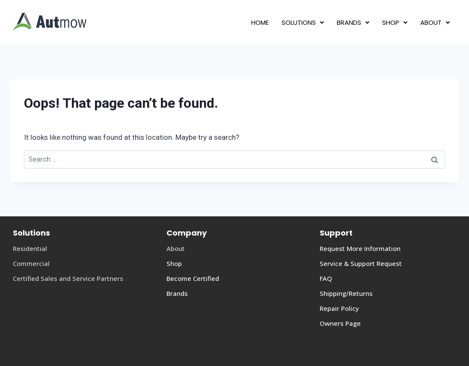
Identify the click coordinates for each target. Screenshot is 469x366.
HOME (260, 22)
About (175, 248)
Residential (30, 248)
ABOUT (435, 22)
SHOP (394, 22)
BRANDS (353, 22)
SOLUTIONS (303, 22)
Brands (177, 293)
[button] (302, 22)
